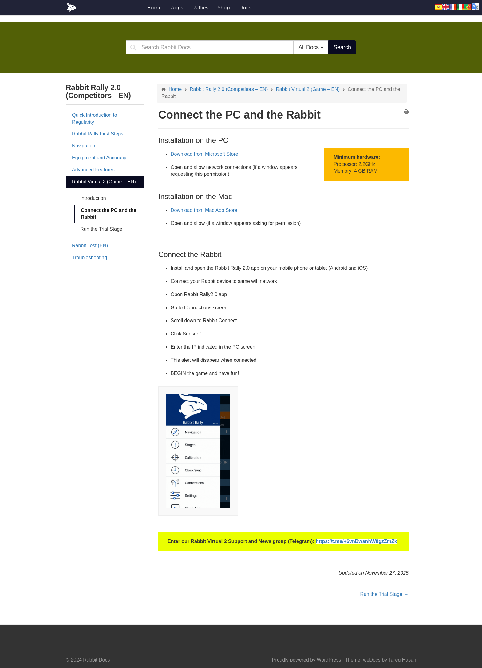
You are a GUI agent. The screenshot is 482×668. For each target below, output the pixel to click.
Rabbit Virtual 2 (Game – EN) (104, 181)
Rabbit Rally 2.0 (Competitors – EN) (229, 89)
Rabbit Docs (104, 7)
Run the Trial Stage (101, 229)
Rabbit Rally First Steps (97, 133)
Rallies (200, 7)
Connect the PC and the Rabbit (108, 214)
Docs (245, 7)
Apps (177, 7)
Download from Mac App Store (204, 210)
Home (154, 7)
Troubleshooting (89, 257)
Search (342, 47)
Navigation (83, 145)
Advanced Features (93, 169)
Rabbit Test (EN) (90, 245)
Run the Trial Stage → (384, 594)
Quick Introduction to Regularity (94, 118)
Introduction (93, 198)
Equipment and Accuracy (99, 157)
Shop (224, 7)
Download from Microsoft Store (204, 154)
